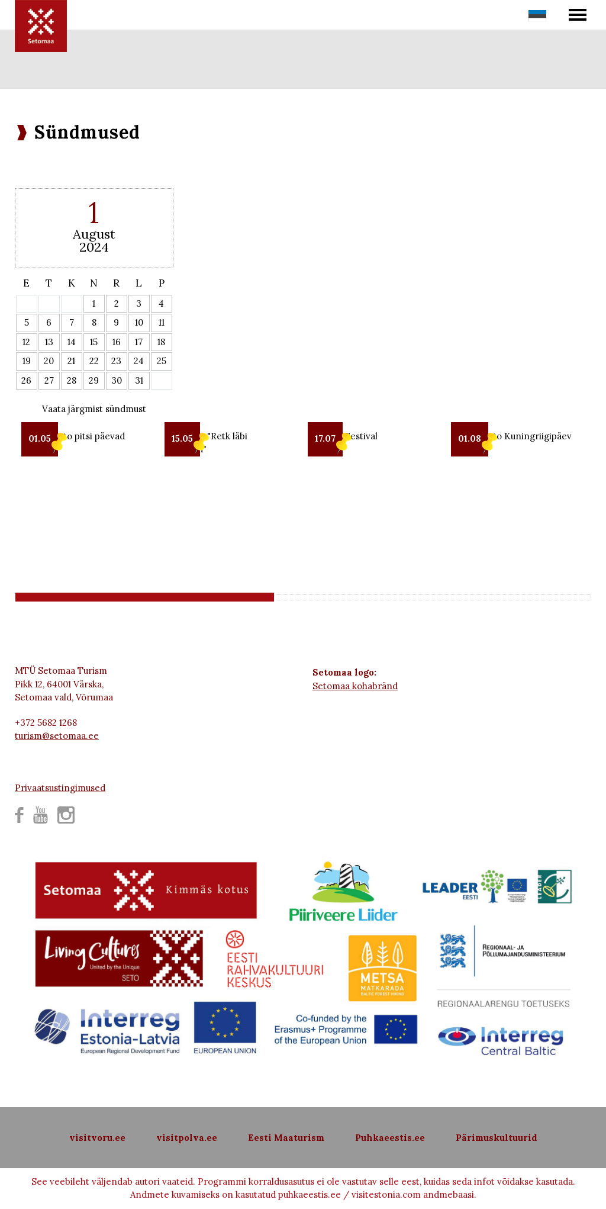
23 (116, 360)
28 (71, 380)
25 (161, 360)
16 (116, 342)
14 (71, 342)
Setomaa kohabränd (355, 686)
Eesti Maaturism (286, 1137)
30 (116, 380)
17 (139, 342)
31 (139, 380)
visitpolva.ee (186, 1137)
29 (94, 380)
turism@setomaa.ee (57, 735)
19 (26, 360)
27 (49, 380)
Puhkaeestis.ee (390, 1137)
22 (94, 360)
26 (26, 380)
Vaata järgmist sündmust (94, 408)
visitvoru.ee (97, 1137)
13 (49, 342)
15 (94, 342)
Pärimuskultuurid (496, 1137)
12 (26, 342)
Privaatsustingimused (60, 787)
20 (49, 360)
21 (71, 360)
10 (139, 322)
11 (162, 322)
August (94, 234)
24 (139, 360)
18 (161, 342)
